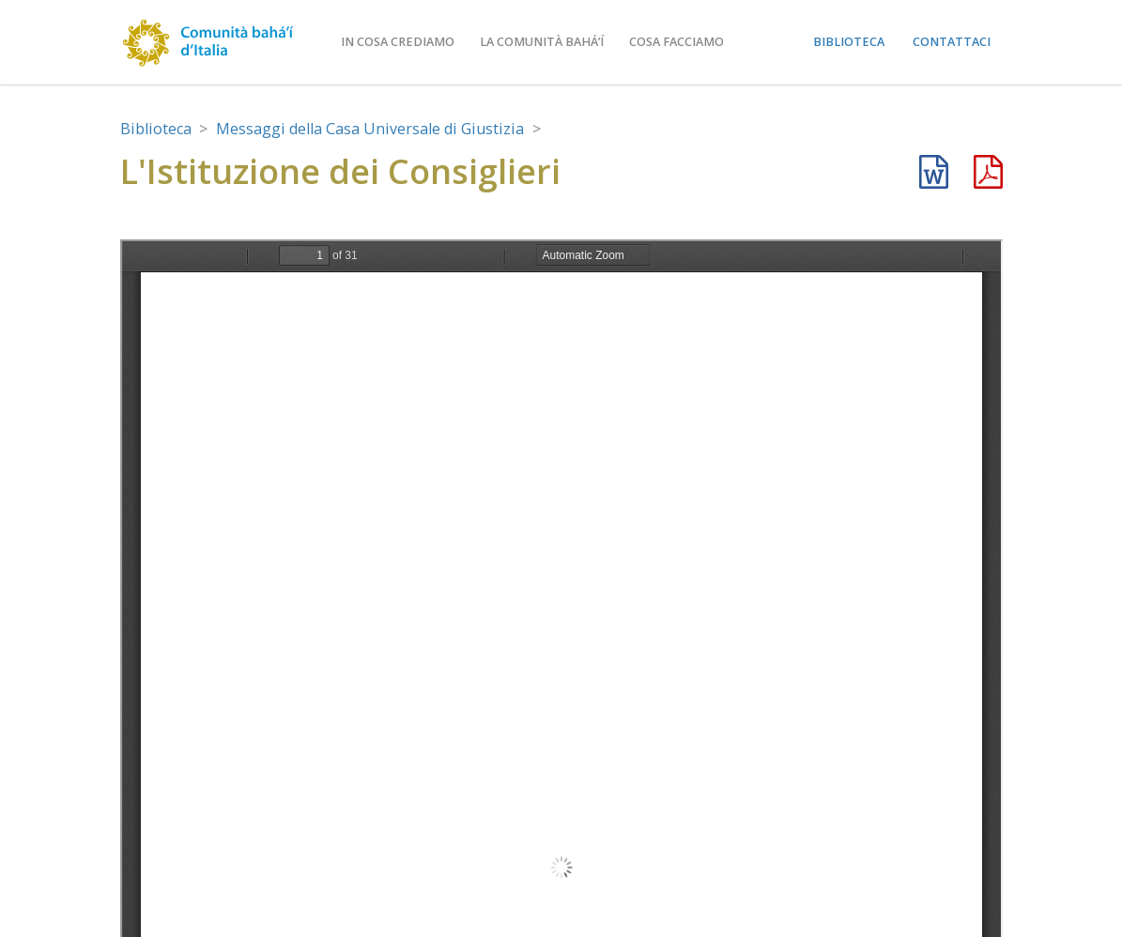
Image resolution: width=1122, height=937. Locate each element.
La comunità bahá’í (542, 42)
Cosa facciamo (676, 42)
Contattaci (952, 42)
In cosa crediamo (397, 42)
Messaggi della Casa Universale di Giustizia (370, 128)
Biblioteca (848, 42)
